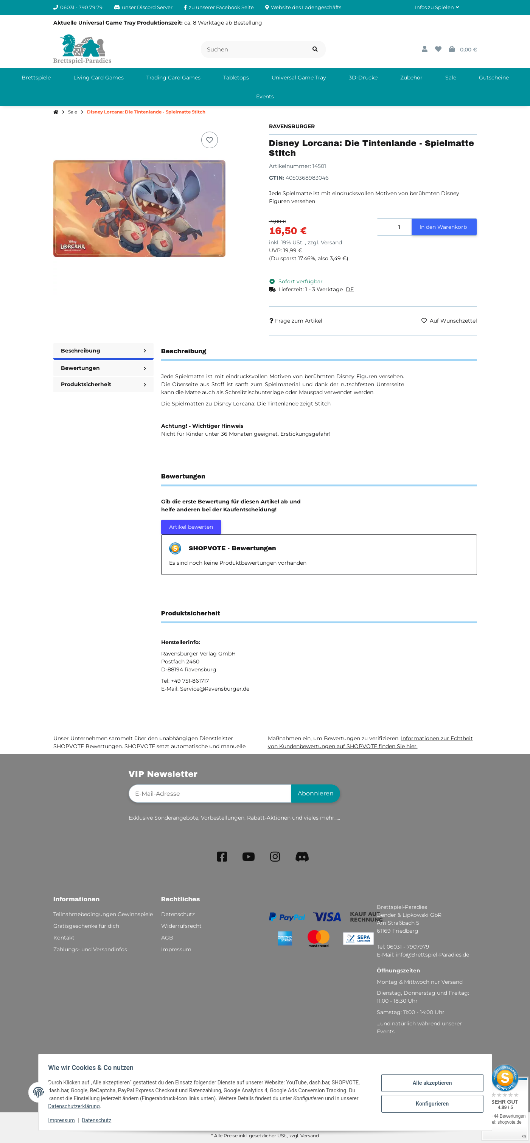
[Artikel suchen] (315, 49)
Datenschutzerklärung (76, 1106)
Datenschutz (98, 1120)
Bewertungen (103, 368)
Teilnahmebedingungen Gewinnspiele (103, 914)
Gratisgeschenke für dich (86, 925)
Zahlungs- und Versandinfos (90, 949)
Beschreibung (103, 350)
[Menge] (394, 227)
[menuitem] (36, 77)
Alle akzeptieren (430, 1084)
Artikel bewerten (191, 526)
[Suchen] (253, 49)
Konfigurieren (430, 1103)
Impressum (64, 1120)
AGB (167, 937)
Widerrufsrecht (181, 925)
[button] (437, 7)
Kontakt (64, 937)
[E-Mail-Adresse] (210, 793)
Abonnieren (316, 793)
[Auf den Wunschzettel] (209, 140)
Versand (331, 242)
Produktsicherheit (103, 384)
